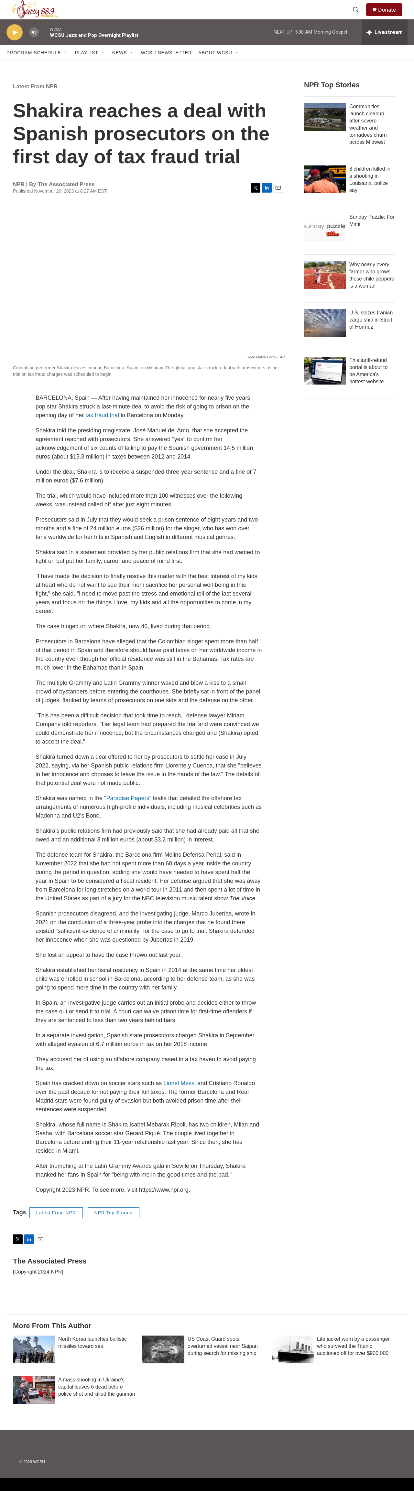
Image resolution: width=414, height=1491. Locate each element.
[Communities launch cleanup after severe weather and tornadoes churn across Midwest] (325, 131)
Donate (391, 17)
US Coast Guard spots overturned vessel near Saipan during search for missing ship (223, 1360)
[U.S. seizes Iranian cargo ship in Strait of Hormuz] (325, 338)
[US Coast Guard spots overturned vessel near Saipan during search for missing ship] (163, 1364)
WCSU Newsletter (166, 67)
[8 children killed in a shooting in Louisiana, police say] (325, 194)
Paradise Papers (127, 812)
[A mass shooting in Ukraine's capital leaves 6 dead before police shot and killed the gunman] (34, 1405)
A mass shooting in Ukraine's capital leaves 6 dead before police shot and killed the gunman (96, 1401)
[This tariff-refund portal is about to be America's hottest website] (325, 385)
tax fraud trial (102, 430)
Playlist (86, 67)
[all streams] (385, 47)
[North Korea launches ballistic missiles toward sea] (34, 1364)
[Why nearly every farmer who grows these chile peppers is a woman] (325, 289)
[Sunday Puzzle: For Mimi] (325, 242)
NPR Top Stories (113, 1227)
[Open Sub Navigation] (65, 67)
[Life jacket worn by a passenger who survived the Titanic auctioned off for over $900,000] (293, 1364)
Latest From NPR (35, 101)
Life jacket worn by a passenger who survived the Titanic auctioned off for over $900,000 (353, 1360)
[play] (14, 47)
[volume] (33, 47)
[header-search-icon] (359, 17)
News (119, 67)
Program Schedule (33, 67)
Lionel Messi (179, 1097)
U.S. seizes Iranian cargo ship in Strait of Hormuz (371, 334)
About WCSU (215, 67)
